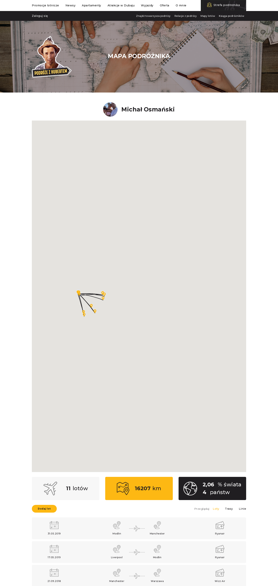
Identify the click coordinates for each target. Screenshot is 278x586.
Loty (216, 508)
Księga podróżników (231, 15)
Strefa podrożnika (227, 5)
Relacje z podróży (186, 15)
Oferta (164, 5)
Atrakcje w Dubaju (121, 5)
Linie (242, 508)
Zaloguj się (40, 16)
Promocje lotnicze (45, 5)
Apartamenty (91, 5)
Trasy (229, 508)
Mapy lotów (208, 15)
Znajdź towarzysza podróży (153, 15)
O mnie (181, 5)
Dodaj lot (44, 508)
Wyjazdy (147, 5)
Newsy (70, 5)
